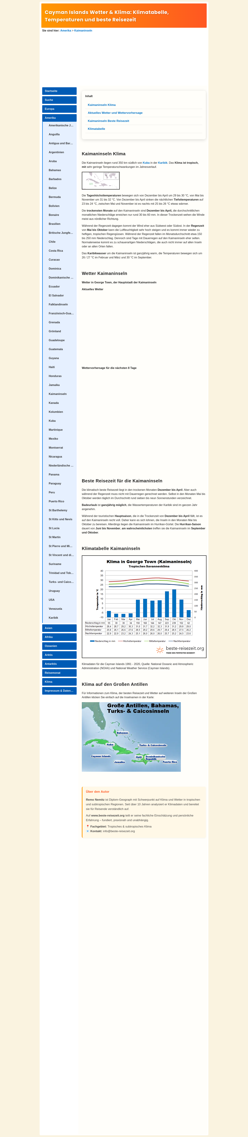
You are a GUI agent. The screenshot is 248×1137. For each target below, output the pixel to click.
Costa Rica (56, 250)
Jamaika (54, 385)
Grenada (54, 322)
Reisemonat (52, 672)
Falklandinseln (58, 304)
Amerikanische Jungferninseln (63, 125)
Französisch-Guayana (63, 313)
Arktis (49, 654)
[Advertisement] (124, 58)
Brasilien (54, 223)
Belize (53, 188)
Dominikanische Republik (63, 277)
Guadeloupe (57, 340)
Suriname (55, 564)
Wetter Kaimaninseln (104, 273)
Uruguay (54, 590)
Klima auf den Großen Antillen (115, 684)
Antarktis (51, 663)
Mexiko (53, 438)
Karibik (53, 617)
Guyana (54, 358)
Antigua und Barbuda (63, 143)
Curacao (54, 259)
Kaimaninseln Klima (104, 153)
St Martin (54, 537)
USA (52, 599)
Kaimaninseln (83, 30)
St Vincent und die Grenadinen (63, 555)
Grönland (55, 331)
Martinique (56, 429)
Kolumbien (56, 411)
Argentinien (56, 152)
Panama (54, 474)
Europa (49, 108)
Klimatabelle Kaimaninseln (111, 548)
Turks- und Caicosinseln (63, 581)
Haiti (52, 367)
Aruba (53, 161)
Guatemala (56, 349)
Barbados (55, 179)
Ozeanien (51, 646)
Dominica (55, 268)
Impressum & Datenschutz (61, 690)
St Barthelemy (58, 510)
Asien (48, 628)
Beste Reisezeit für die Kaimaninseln (122, 480)
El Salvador (56, 295)
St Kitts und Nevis (60, 519)
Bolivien (54, 206)
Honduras (55, 376)
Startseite (51, 91)
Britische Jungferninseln (63, 232)
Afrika (49, 637)
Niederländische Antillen (63, 465)
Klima (48, 681)
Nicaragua (55, 456)
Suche (49, 99)
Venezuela (55, 608)
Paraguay (55, 483)
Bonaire (54, 214)
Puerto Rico (56, 501)
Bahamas (55, 170)
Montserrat (56, 447)
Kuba (52, 420)
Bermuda (55, 197)
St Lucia (54, 528)
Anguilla (54, 134)
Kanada (54, 402)
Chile (52, 241)
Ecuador (54, 286)
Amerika (65, 30)
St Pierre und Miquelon (63, 546)
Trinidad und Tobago (62, 573)
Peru (52, 492)
